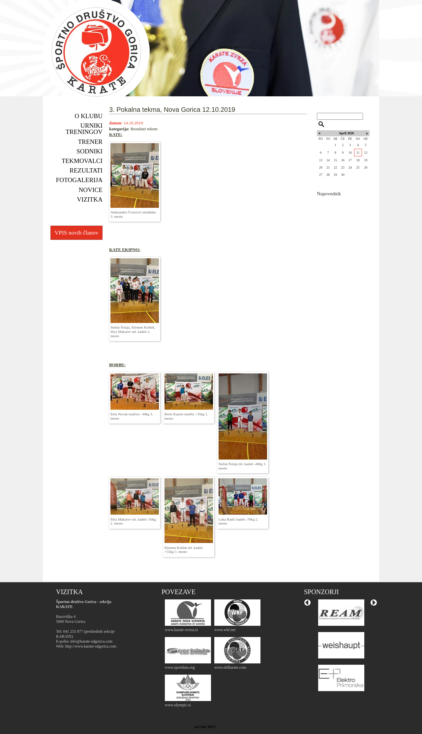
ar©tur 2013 (205, 726)
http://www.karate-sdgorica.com (90, 646)
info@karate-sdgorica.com (91, 641)
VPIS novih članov (76, 232)
